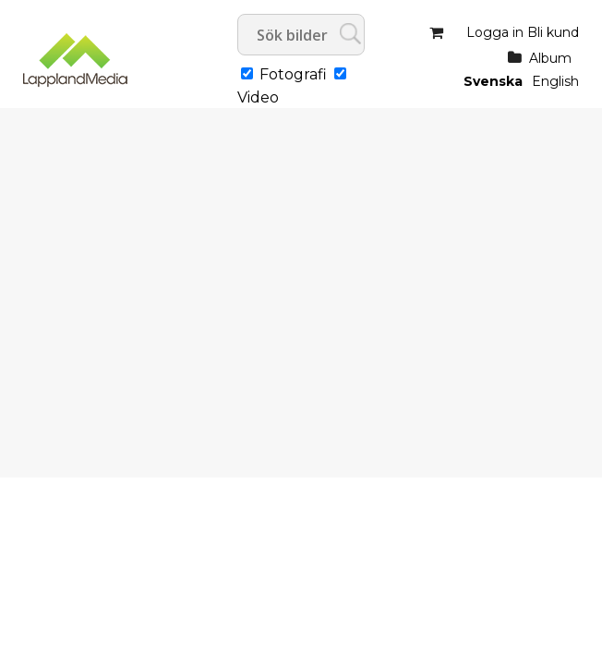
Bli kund (553, 32)
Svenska (493, 81)
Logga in (495, 32)
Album (550, 58)
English (555, 81)
